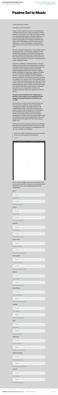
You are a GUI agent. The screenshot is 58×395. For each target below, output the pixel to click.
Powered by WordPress (32, 391)
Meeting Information (45, 2)
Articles (40, 4)
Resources (53, 2)
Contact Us (37, 2)
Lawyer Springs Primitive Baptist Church (14, 2)
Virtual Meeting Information (49, 4)
